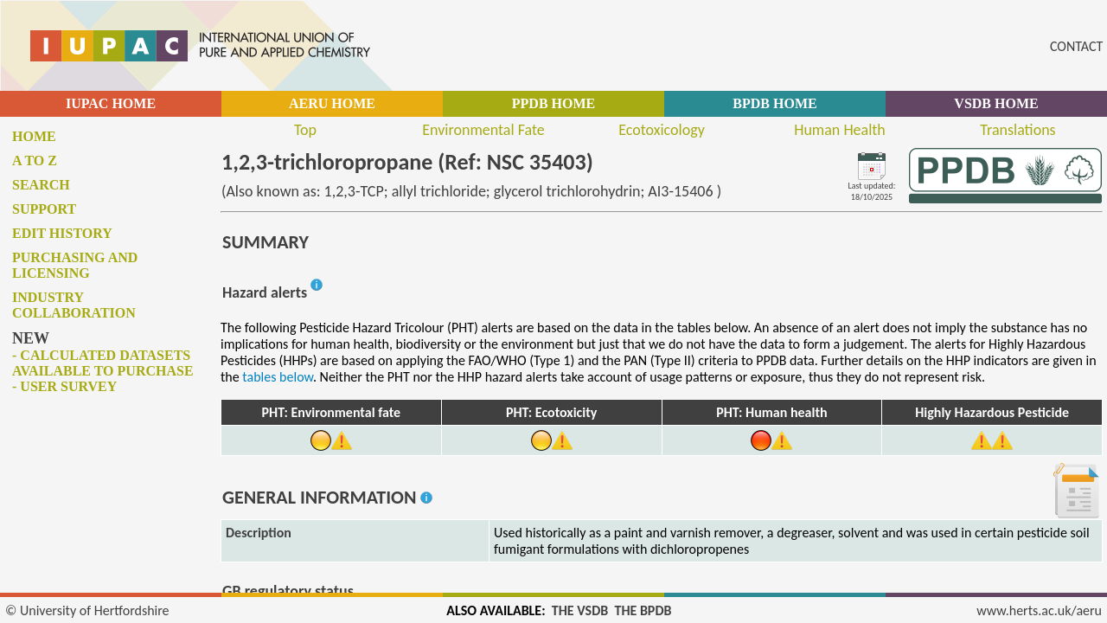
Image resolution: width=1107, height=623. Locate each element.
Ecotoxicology (661, 129)
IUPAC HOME (111, 103)
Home (34, 136)
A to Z (34, 160)
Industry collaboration (74, 305)
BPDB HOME (774, 103)
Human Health (840, 129)
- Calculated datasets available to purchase (103, 363)
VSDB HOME (996, 103)
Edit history (62, 233)
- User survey (64, 386)
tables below (277, 377)
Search (41, 184)
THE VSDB (580, 610)
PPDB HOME (553, 103)
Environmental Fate (483, 129)
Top (305, 129)
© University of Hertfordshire (87, 610)
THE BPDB (642, 610)
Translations (1017, 129)
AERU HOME (332, 103)
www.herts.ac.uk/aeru (1039, 610)
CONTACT (1076, 46)
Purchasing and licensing (75, 265)
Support (44, 209)
